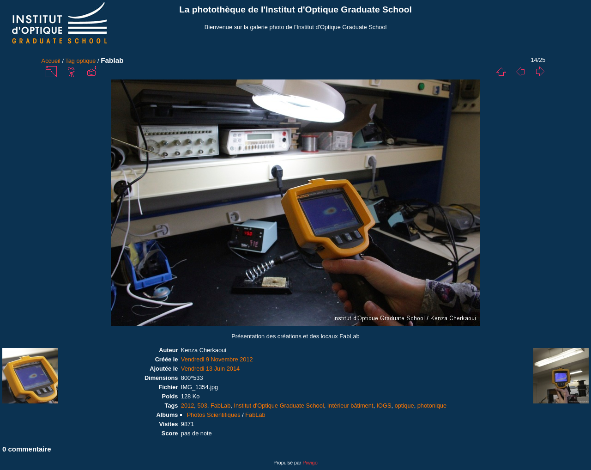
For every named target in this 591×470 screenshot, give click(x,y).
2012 (187, 405)
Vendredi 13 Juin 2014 (210, 368)
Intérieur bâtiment (350, 405)
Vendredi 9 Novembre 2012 (217, 359)
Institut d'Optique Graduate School (279, 405)
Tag (70, 60)
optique (86, 60)
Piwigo (309, 462)
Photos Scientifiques (214, 414)
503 (202, 405)
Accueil (51, 60)
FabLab (220, 405)
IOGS (384, 405)
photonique (431, 405)
